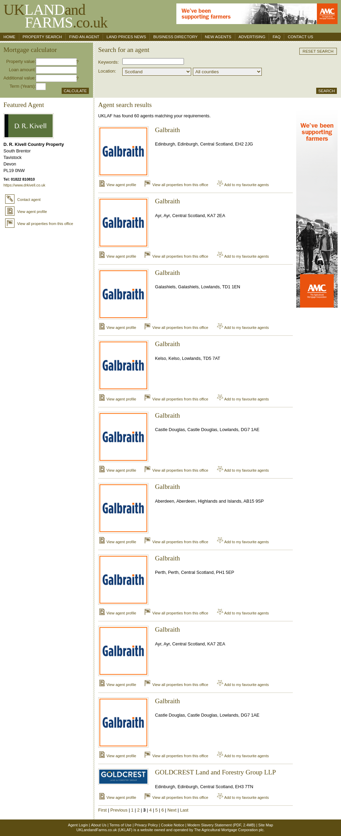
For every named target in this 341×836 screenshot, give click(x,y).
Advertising (252, 37)
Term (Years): (23, 86)
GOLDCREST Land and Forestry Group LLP (215, 772)
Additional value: (19, 78)
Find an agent (84, 37)
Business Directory (175, 37)
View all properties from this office (39, 224)
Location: (107, 71)
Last (184, 810)
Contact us (300, 37)
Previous (118, 810)
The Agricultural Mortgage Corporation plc (229, 830)
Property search (42, 37)
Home (9, 37)
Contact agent (23, 199)
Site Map (265, 825)
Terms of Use (121, 825)
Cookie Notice (172, 825)
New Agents (218, 37)
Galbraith (167, 129)
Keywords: (108, 62)
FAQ (276, 37)
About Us (98, 825)
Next (171, 810)
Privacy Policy (146, 825)
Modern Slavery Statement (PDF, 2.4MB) (221, 825)
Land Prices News (126, 37)
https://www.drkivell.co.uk (24, 185)
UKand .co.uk (55, 16)
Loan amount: (22, 69)
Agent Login (78, 825)
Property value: (21, 61)
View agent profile (26, 212)
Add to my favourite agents (242, 185)
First (102, 810)
